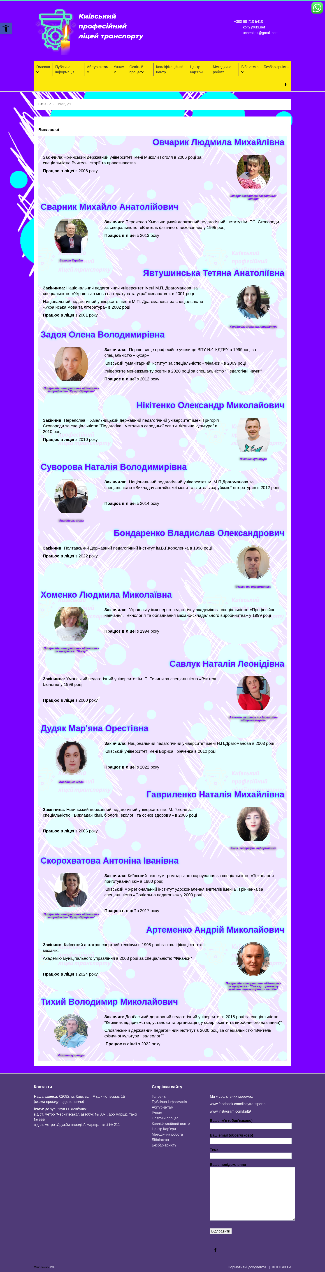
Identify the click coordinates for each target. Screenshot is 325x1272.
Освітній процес (137, 69)
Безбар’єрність (276, 67)
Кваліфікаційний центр (169, 69)
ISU (52, 1267)
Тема (251, 1153)
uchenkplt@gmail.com (261, 33)
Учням (119, 69)
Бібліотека (249, 69)
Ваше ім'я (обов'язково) (251, 1123)
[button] (6, 28)
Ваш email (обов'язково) (251, 1138)
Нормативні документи (247, 1267)
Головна (43, 69)
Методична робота (222, 69)
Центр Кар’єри (196, 69)
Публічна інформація (64, 69)
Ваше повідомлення (252, 1167)
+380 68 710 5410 (248, 21)
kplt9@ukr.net (254, 27)
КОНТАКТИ (281, 1267)
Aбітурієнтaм (97, 69)
